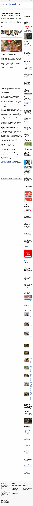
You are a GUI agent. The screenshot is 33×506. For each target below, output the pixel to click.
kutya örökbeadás (28, 433)
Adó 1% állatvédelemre (10, 4)
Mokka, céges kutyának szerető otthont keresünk (27, 436)
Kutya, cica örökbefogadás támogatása (31, 335)
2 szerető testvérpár (28, 429)
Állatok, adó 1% (31, 367)
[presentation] (25, 310)
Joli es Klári (27, 432)
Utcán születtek (31, 375)
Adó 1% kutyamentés (15, 492)
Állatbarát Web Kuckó (15, 488)
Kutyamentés (31, 359)
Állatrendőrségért (14, 490)
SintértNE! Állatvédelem (15, 489)
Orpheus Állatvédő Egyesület (16, 485)
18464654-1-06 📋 (12, 35)
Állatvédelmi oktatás (31, 394)
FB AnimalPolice (25, 486)
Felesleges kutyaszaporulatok (31, 384)
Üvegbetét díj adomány (15, 493)
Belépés (9, 0)
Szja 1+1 (24, 490)
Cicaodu (26, 453)
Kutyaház (31, 352)
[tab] (25, 310)
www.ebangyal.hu (4, 161)
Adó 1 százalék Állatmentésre (27, 488)
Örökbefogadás (14, 486)
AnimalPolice (27, 246)
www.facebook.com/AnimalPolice (6, 159)
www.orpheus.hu (10, 156)
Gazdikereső (25, 485)
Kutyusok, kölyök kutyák (31, 324)
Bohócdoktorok (25, 492)
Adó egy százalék (25, 489)
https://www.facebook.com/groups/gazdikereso (8, 162)
